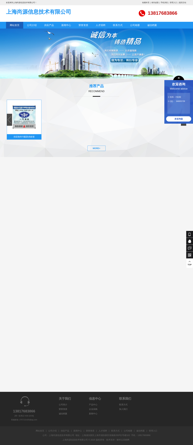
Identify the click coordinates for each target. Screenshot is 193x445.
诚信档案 (152, 25)
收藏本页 (145, 3)
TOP (190, 263)
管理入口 (173, 3)
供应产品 (49, 25)
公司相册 (135, 25)
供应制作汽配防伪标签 (24, 137)
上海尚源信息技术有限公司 (38, 12)
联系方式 (118, 25)
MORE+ (96, 148)
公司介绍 (32, 25)
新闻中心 (66, 25)
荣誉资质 (83, 25)
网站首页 (14, 25)
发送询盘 (178, 119)
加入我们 (123, 409)
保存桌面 (155, 3)
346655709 (180, 101)
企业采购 (93, 409)
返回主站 (182, 3)
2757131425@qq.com (28, 420)
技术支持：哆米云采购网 (117, 440)
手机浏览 (164, 3)
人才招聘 (100, 25)
